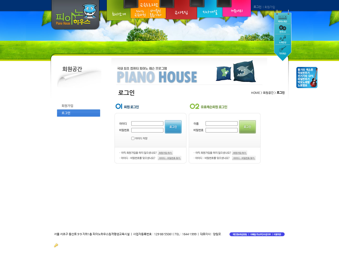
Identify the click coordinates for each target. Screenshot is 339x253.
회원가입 (269, 7)
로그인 (257, 7)
